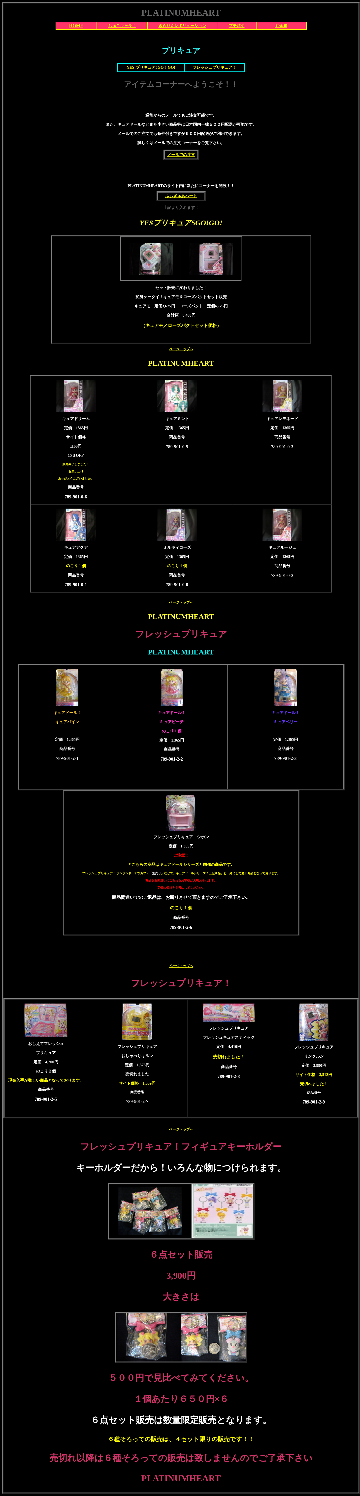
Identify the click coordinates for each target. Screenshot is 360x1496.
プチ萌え (237, 26)
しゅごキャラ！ (122, 26)
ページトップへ (181, 349)
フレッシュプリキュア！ (214, 67)
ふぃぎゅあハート (181, 196)
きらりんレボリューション (182, 26)
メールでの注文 (181, 155)
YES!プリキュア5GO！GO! (151, 67)
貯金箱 (281, 26)
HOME (76, 25)
